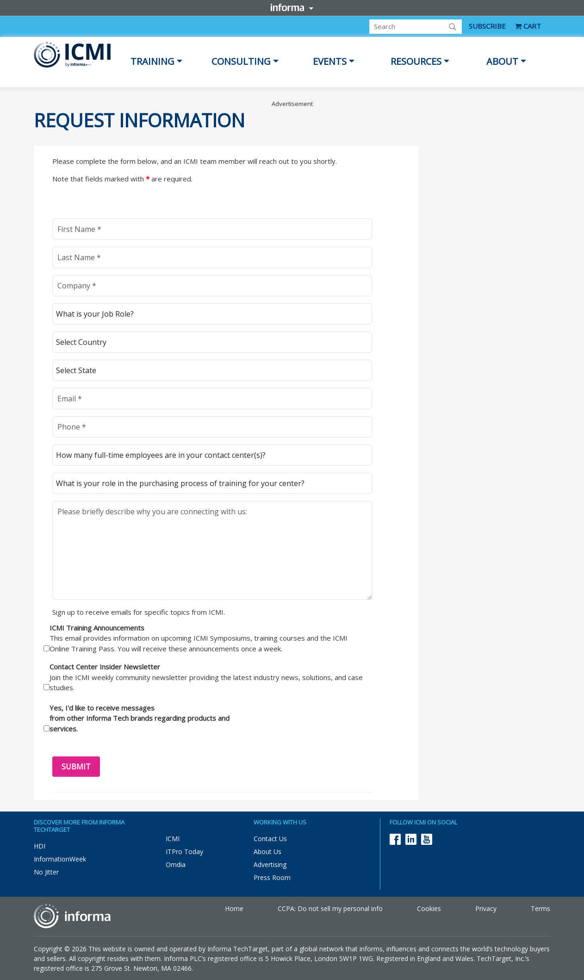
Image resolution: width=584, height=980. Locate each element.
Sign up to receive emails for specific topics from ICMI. (138, 612)
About (502, 61)
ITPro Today (184, 851)
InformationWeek (60, 859)
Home (234, 908)
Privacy (486, 908)
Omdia (176, 864)
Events (330, 61)
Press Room (272, 877)
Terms (540, 908)
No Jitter (46, 872)
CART (528, 26)
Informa (292, 7)
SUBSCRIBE (487, 26)
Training (152, 61)
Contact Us (270, 838)
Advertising (270, 864)
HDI (39, 846)
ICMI (173, 838)
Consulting (241, 61)
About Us (267, 851)
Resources (416, 61)
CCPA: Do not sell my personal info (330, 908)
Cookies (429, 908)
